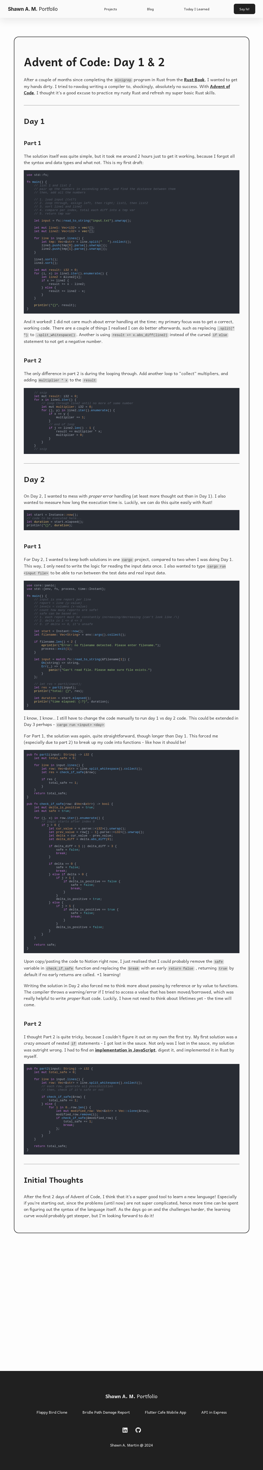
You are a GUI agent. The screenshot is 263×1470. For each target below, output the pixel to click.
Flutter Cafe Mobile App (165, 1412)
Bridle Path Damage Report (106, 1412)
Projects (110, 9)
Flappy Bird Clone (51, 1412)
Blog (150, 9)
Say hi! (244, 9)
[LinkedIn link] (125, 1430)
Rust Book (194, 79)
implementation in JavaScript (125, 1151)
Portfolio (131, 1396)
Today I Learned (196, 9)
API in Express (214, 1412)
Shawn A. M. (33, 9)
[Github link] (138, 1430)
